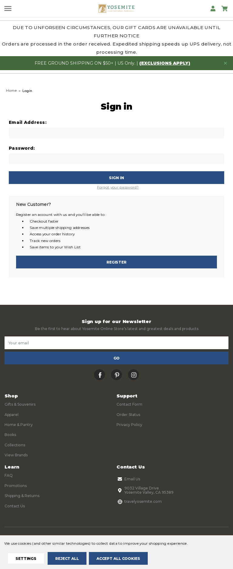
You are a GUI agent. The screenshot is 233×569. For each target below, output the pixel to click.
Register (116, 262)
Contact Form (129, 404)
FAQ (9, 475)
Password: (22, 148)
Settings (25, 558)
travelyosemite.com (139, 501)
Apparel (12, 414)
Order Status (128, 414)
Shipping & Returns (22, 495)
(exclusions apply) (164, 63)
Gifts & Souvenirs (20, 404)
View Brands (16, 455)
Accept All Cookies (118, 558)
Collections (15, 445)
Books (10, 434)
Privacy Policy (129, 424)
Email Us (128, 479)
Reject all (67, 558)
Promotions (16, 485)
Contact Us (15, 506)
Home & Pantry (19, 424)
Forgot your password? (118, 187)
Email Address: (27, 122)
